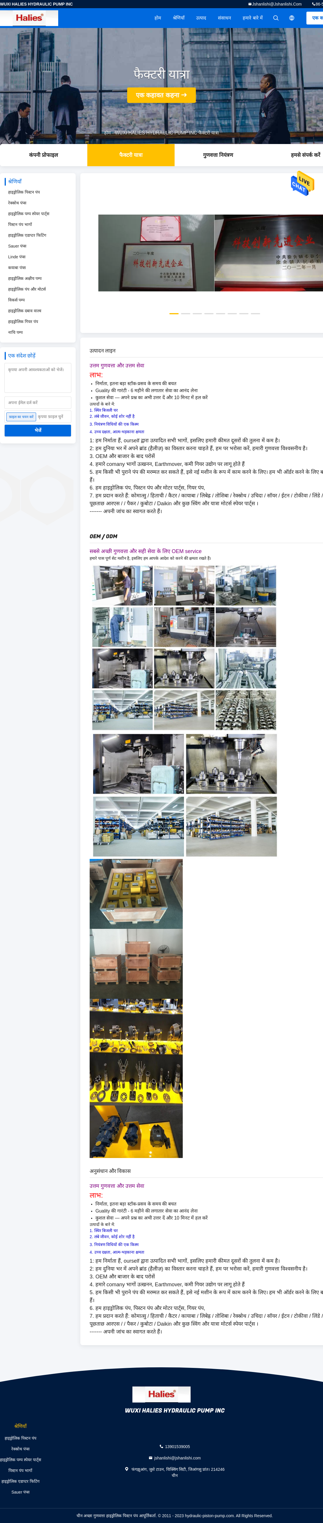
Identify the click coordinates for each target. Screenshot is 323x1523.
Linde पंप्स (16, 257)
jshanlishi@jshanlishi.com (277, 4)
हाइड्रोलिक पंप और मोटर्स (27, 289)
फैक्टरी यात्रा (131, 155)
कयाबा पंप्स (17, 267)
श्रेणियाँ (178, 17)
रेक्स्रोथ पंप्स (17, 203)
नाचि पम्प (15, 332)
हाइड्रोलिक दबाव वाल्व (24, 310)
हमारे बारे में (253, 17)
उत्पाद (201, 17)
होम (158, 17)
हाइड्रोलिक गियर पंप (23, 321)
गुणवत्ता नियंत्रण (218, 155)
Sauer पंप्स (17, 246)
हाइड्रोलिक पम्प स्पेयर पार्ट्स (28, 213)
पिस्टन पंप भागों (20, 224)
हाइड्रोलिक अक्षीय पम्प (25, 278)
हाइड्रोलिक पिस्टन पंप (24, 192)
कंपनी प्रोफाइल (43, 155)
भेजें (38, 430)
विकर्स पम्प (16, 300)
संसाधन (224, 17)
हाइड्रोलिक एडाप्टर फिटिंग (27, 235)
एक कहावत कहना (157, 95)
